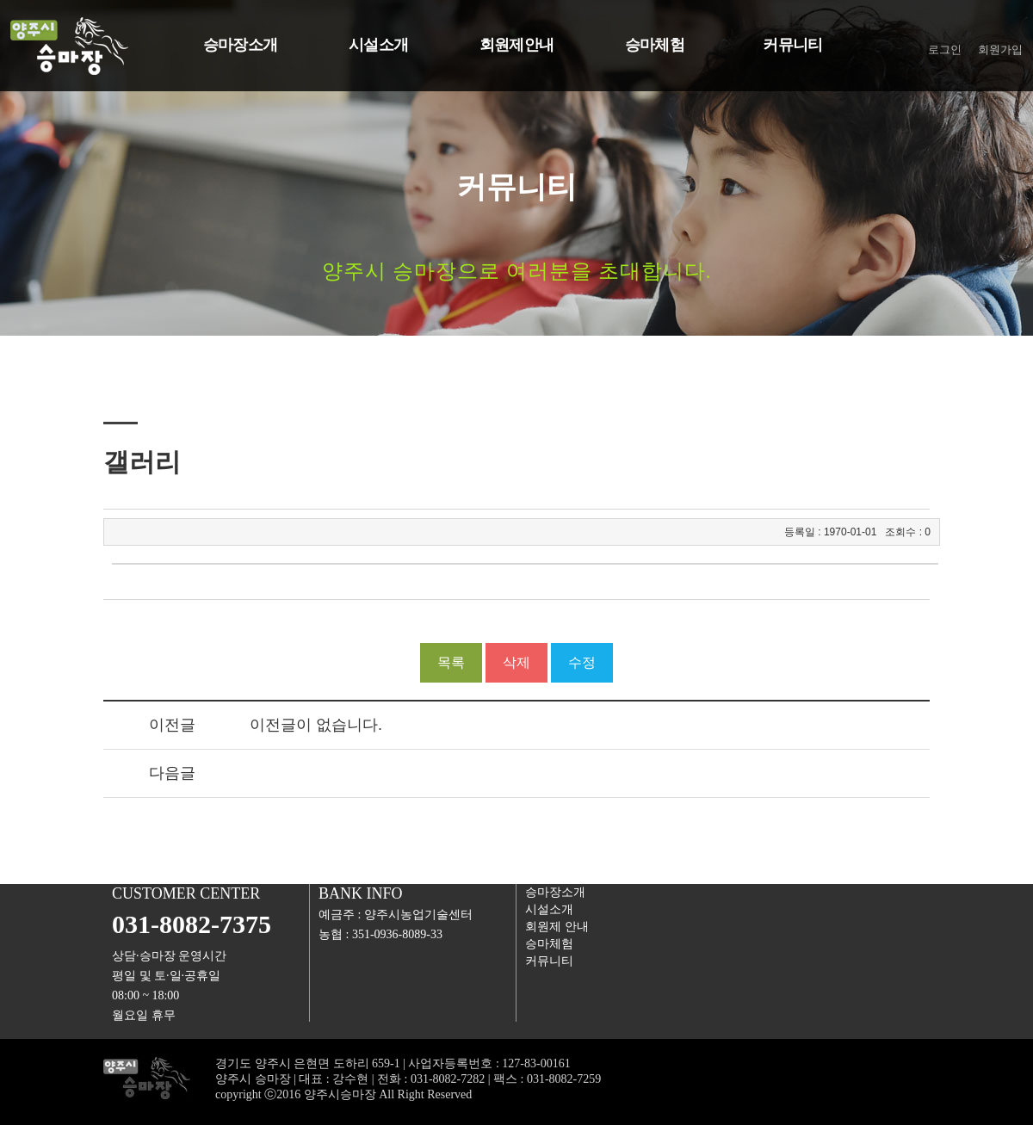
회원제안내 (557, 926)
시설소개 (549, 909)
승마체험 (549, 943)
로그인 (945, 49)
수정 (582, 662)
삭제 (516, 662)
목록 (451, 662)
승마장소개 (555, 892)
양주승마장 (121, 46)
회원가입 (1000, 49)
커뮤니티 (549, 961)
